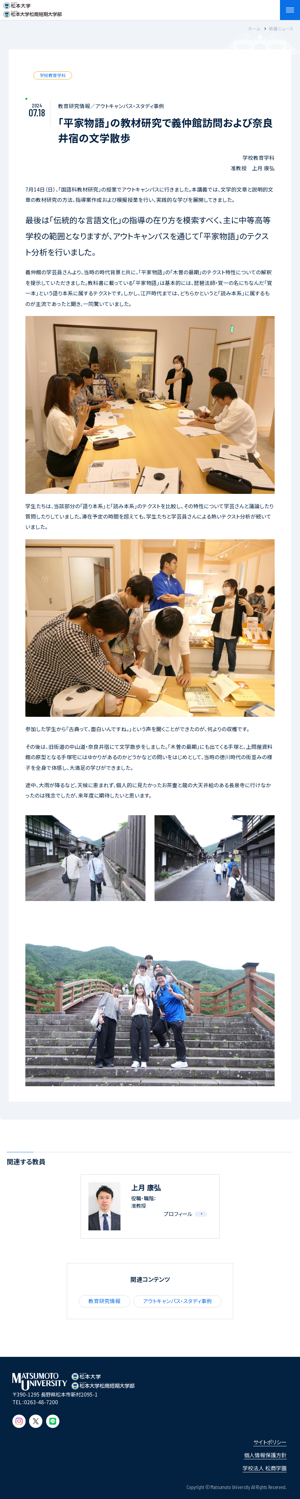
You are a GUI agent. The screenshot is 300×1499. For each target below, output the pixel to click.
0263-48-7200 (41, 1402)
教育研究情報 (104, 1301)
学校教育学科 (53, 75)
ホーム (254, 28)
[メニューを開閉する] (290, 10)
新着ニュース (281, 28)
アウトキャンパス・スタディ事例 (177, 1301)
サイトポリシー (270, 1442)
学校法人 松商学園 (265, 1468)
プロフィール (178, 1214)
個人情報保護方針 (265, 1455)
